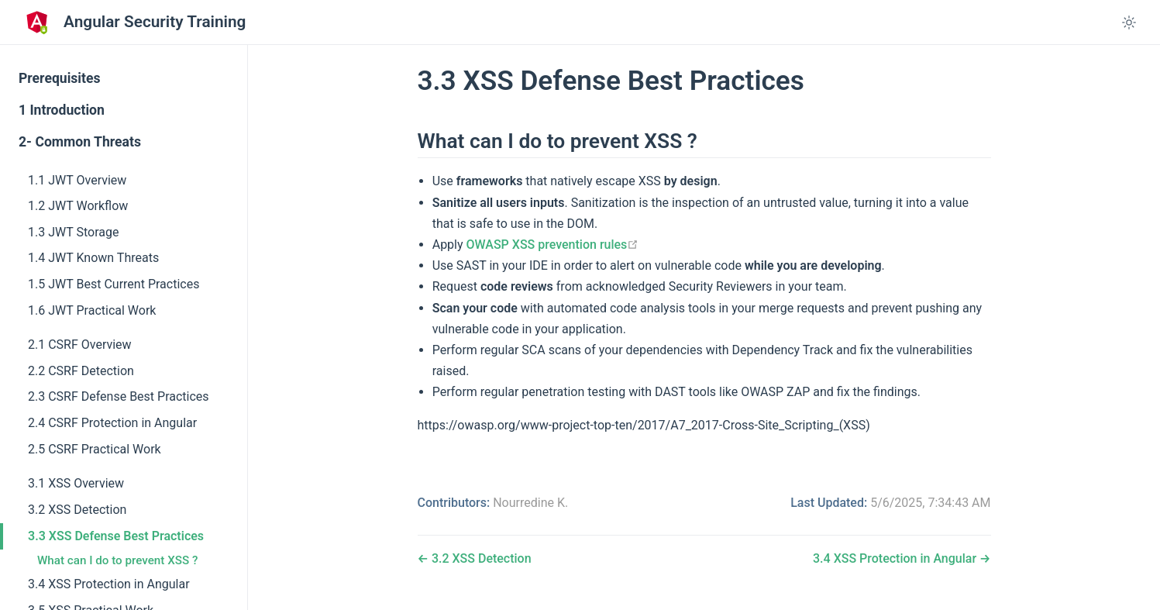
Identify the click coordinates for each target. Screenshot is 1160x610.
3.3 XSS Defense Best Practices (116, 536)
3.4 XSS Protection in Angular (109, 584)
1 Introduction (62, 110)
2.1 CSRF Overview (80, 344)
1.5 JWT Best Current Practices (113, 284)
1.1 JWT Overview (77, 180)
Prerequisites (60, 78)
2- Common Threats (80, 142)
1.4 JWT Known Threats (93, 257)
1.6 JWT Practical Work (92, 310)
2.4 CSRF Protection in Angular (112, 422)
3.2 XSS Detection (77, 509)
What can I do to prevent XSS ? (117, 560)
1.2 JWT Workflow (78, 205)
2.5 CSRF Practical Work (94, 449)
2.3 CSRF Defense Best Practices (118, 396)
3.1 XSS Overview (76, 483)
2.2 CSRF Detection (81, 371)
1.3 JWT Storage (73, 232)
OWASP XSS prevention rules (552, 244)
